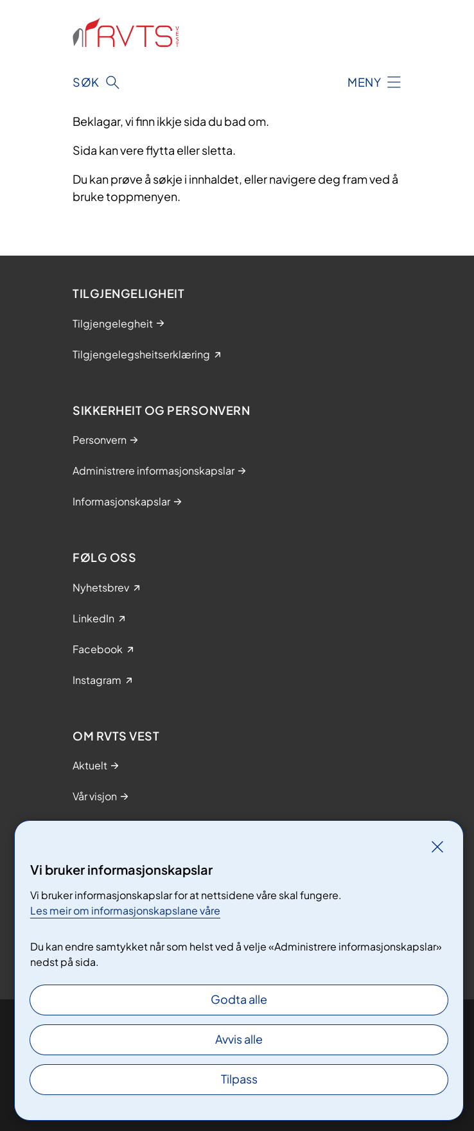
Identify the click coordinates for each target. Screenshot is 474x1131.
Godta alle (239, 999)
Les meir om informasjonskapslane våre (125, 910)
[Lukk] (437, 846)
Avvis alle (239, 1038)
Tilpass (239, 1078)
